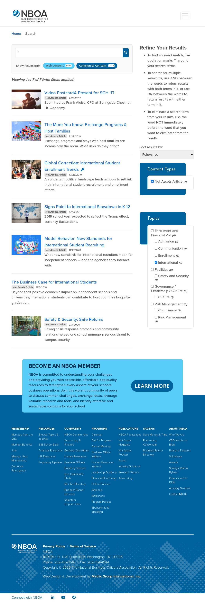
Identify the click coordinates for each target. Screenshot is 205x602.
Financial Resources (50, 450)
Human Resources (75, 456)
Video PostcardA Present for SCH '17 (79, 93)
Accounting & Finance (72, 442)
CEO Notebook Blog (178, 442)
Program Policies (101, 502)
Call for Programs (102, 440)
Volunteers (175, 456)
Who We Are (176, 435)
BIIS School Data (49, 445)
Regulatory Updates (50, 462)
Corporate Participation (19, 468)
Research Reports (129, 472)
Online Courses (101, 484)
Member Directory (75, 484)
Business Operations (76, 450)
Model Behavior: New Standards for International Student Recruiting (78, 241)
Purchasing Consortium (150, 442)
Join (14, 450)
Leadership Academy (104, 472)
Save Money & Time (155, 435)
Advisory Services (179, 488)
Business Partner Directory (74, 492)
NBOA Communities (76, 435)
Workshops (98, 496)
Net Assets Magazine (125, 442)
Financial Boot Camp (104, 478)
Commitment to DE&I (178, 480)
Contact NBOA (178, 494)
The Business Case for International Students (54, 282)
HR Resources (47, 456)
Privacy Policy (54, 546)
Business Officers (74, 462)
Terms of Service (83, 546)
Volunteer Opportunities (72, 502)
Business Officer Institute (101, 454)
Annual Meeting (101, 446)
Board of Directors (180, 450)
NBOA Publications (130, 435)
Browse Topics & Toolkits (48, 437)
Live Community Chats (74, 476)
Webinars (97, 490)
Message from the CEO (22, 437)
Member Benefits (22, 445)
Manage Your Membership (19, 458)
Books (122, 460)
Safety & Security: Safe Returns (73, 319)
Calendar (97, 435)
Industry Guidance (129, 466)
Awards (173, 462)
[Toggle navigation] (185, 16)
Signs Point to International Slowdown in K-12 (87, 206)
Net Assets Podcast (125, 452)
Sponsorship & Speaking (100, 510)
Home (16, 33)
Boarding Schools (74, 468)
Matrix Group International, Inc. (116, 576)
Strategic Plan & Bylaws (178, 470)
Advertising (125, 478)
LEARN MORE (152, 385)
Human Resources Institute (102, 464)
